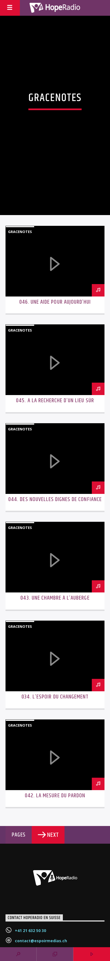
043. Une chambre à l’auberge (54, 598)
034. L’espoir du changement (55, 696)
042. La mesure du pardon (55, 795)
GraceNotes (20, 231)
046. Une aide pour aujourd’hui (55, 302)
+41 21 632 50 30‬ (30, 930)
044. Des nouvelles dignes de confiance (55, 499)
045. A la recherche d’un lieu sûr (55, 400)
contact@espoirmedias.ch (41, 940)
